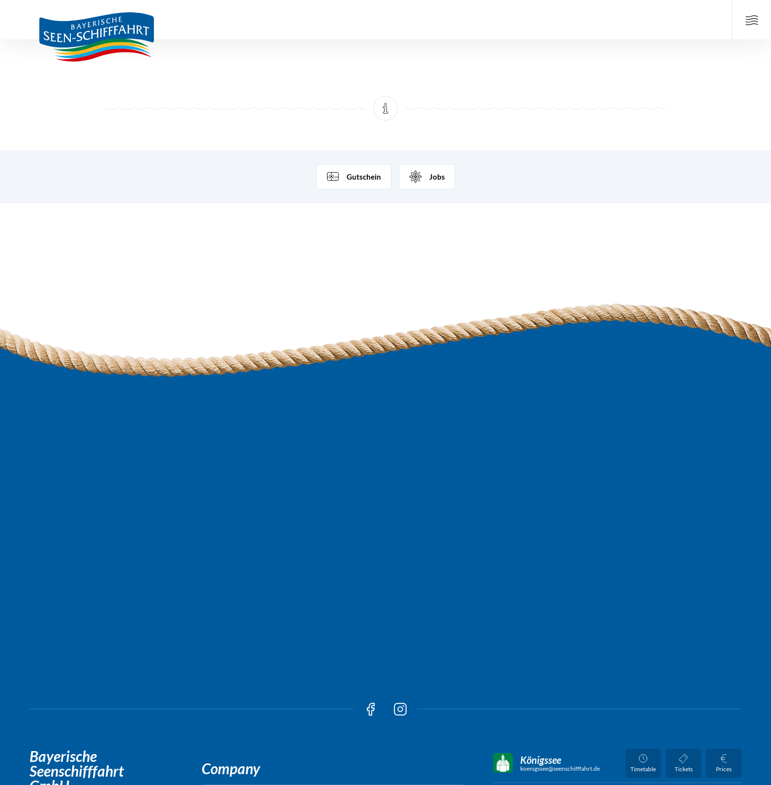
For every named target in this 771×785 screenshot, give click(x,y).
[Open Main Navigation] (751, 19)
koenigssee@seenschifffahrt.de (560, 769)
